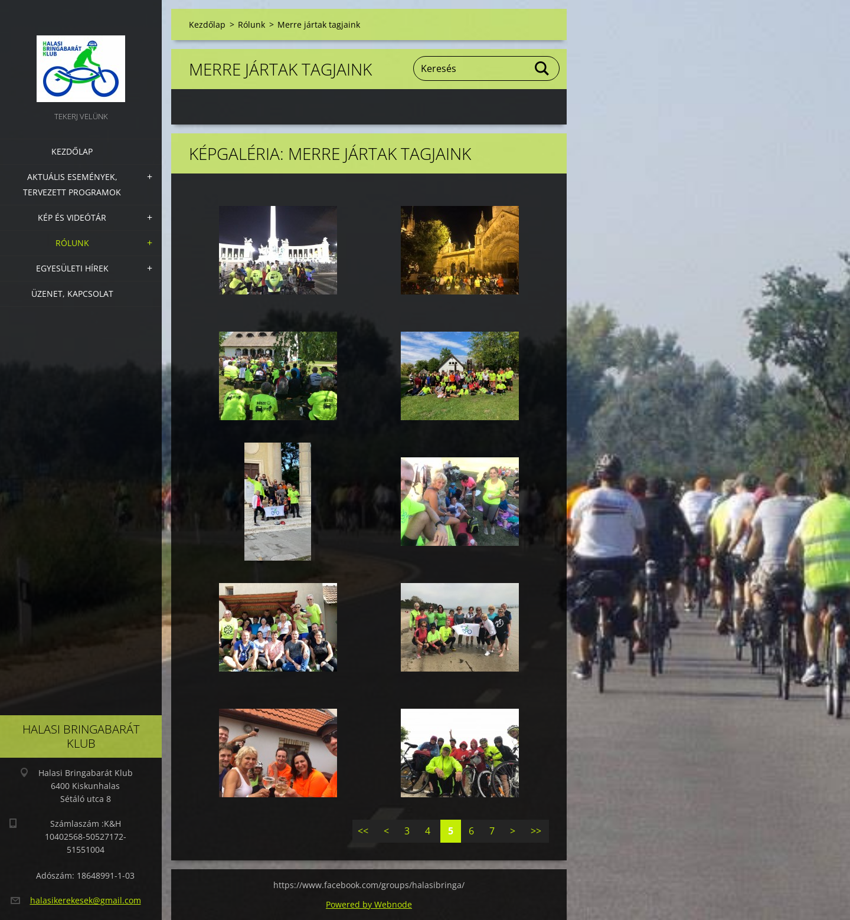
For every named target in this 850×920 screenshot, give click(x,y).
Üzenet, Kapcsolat (72, 293)
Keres (542, 68)
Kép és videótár (72, 217)
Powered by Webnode (369, 904)
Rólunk (72, 242)
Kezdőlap (72, 151)
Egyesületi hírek (72, 268)
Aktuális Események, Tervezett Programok (72, 184)
